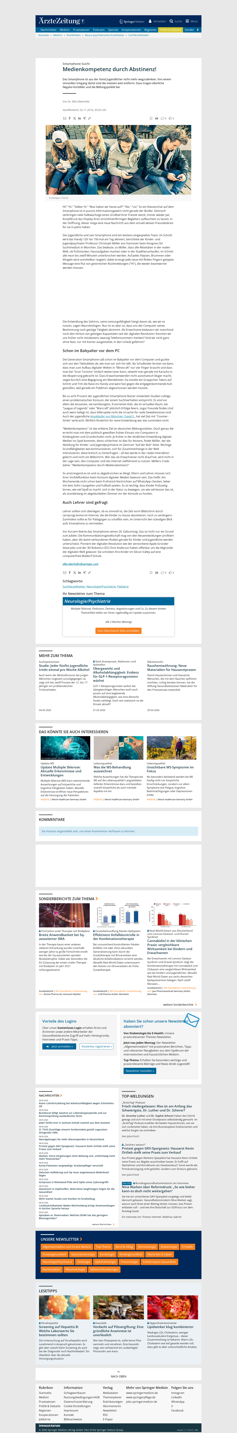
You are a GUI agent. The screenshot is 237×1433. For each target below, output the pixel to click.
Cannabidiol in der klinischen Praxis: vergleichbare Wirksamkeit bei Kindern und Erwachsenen (169, 947)
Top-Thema (103, 1247)
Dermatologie (147, 1247)
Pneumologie (129, 1263)
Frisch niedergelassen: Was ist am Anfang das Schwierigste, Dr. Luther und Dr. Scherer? (157, 1109)
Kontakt (69, 1416)
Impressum (71, 1411)
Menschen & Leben (159, 1255)
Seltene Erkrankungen (104, 1270)
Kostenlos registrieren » (97, 1047)
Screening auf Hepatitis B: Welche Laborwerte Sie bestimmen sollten (59, 1331)
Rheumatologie (75, 1270)
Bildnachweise (73, 1420)
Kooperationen (131, 30)
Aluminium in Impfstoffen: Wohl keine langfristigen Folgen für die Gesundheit (77, 1191)
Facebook (177, 1411)
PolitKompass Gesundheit (159, 1263)
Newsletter (110, 1411)
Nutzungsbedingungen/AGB (82, 1398)
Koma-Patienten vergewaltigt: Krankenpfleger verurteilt (71, 1166)
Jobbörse (44, 1420)
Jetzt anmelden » (59, 1047)
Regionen (150, 30)
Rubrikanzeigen (113, 1402)
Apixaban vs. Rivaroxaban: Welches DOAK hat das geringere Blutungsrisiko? (73, 1217)
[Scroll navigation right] (198, 30)
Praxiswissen (81, 30)
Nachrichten (48, 30)
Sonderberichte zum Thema (66, 899)
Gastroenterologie (83, 1255)
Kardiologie (107, 1255)
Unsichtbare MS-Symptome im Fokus (170, 770)
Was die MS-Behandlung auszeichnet (112, 770)
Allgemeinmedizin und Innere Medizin (67, 1247)
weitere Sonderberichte (180, 1005)
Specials (113, 30)
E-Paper (108, 1420)
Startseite (45, 1394)
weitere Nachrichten (103, 1225)
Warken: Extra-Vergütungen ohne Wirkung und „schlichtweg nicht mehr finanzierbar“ (77, 1158)
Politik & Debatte (170, 30)
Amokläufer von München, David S (112, 417)
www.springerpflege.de (140, 1398)
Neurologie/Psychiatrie (101, 587)
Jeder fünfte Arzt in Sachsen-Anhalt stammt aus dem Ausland (74, 1123)
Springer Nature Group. (110, 1430)
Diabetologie (169, 1247)
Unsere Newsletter (60, 1240)
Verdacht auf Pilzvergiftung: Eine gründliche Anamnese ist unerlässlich (118, 1331)
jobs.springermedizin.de (141, 1402)
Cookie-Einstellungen (77, 1407)
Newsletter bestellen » (140, 1072)
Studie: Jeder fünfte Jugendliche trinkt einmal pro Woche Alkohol (64, 668)
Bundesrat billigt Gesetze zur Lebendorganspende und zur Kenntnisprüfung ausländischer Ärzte (73, 1115)
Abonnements (112, 1407)
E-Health (187, 1247)
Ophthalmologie (105, 1263)
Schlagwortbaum (74, 1394)
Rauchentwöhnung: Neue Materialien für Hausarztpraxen (171, 668)
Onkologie (83, 1263)
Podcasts (99, 30)
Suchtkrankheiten (74, 587)
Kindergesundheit (131, 1255)
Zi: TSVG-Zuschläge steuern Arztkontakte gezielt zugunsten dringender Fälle (73, 1132)
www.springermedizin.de (142, 1394)
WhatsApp (178, 1402)
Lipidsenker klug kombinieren (170, 1327)
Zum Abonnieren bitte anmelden (118, 631)
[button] (191, 22)
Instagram (177, 1394)
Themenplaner (112, 1398)
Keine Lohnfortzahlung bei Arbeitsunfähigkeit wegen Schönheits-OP (76, 1105)
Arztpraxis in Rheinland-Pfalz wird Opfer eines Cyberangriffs (74, 1183)
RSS (105, 1416)
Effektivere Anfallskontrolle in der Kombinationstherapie (116, 937)
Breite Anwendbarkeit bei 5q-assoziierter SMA (62, 937)
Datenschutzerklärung (78, 1402)
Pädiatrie (123, 587)
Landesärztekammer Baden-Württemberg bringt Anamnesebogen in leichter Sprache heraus (77, 1208)
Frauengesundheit (54, 1255)
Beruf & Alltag (124, 1247)
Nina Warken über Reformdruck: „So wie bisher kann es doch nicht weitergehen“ (158, 1190)
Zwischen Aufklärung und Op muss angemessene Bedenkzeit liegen (74, 1175)
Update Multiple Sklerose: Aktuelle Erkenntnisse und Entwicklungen (61, 772)
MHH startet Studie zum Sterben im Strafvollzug (67, 1199)
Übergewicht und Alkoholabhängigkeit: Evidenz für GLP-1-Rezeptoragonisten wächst (116, 675)
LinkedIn (176, 1398)
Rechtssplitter (52, 1270)
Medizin (65, 30)
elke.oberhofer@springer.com (80, 565)
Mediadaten (110, 1394)
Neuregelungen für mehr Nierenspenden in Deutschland (71, 1140)
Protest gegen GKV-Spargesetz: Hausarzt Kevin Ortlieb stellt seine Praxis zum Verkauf (77, 1148)
